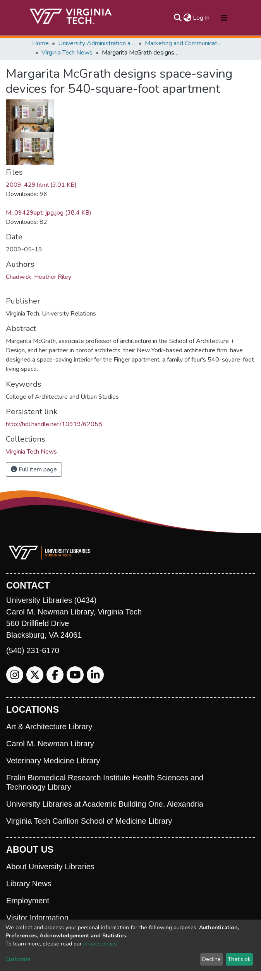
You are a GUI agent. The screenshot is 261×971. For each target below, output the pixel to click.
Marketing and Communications (183, 43)
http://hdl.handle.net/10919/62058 (54, 424)
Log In (201, 18)
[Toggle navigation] (224, 18)
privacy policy (99, 943)
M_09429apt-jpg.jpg (48, 212)
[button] (187, 17)
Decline (211, 959)
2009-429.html (41, 185)
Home (40, 43)
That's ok (239, 959)
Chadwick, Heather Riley (38, 277)
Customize (18, 959)
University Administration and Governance (97, 43)
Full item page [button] (34, 469)
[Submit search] (177, 17)
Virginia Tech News (67, 52)
